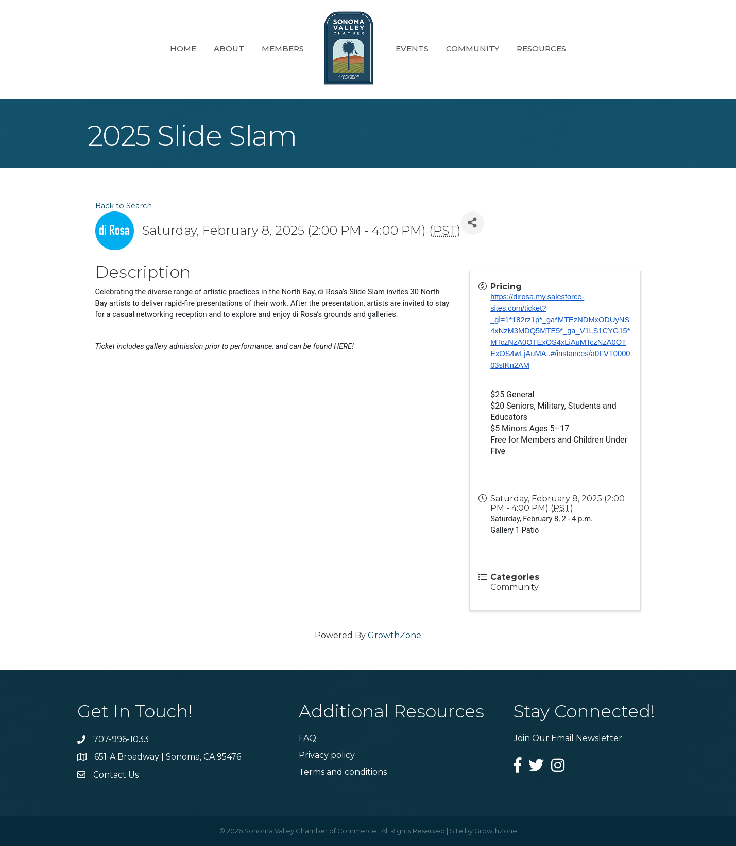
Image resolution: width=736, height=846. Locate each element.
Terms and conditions (343, 772)
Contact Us (116, 775)
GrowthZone (394, 635)
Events (412, 49)
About (229, 49)
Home (183, 49)
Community (472, 49)
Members (283, 49)
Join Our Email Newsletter (568, 738)
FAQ (307, 738)
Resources (541, 49)
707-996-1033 (121, 739)
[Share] (472, 223)
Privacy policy (327, 755)
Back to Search (123, 205)
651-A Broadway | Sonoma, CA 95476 (167, 757)
